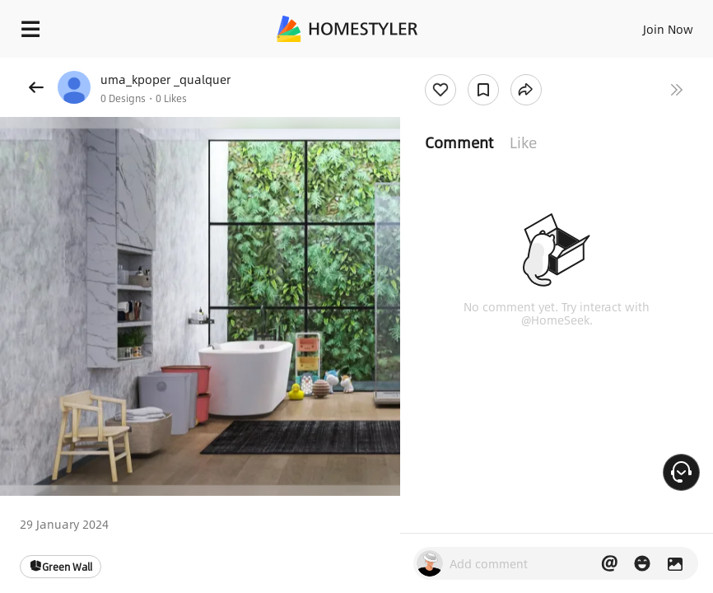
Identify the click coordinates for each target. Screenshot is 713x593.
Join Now (668, 29)
